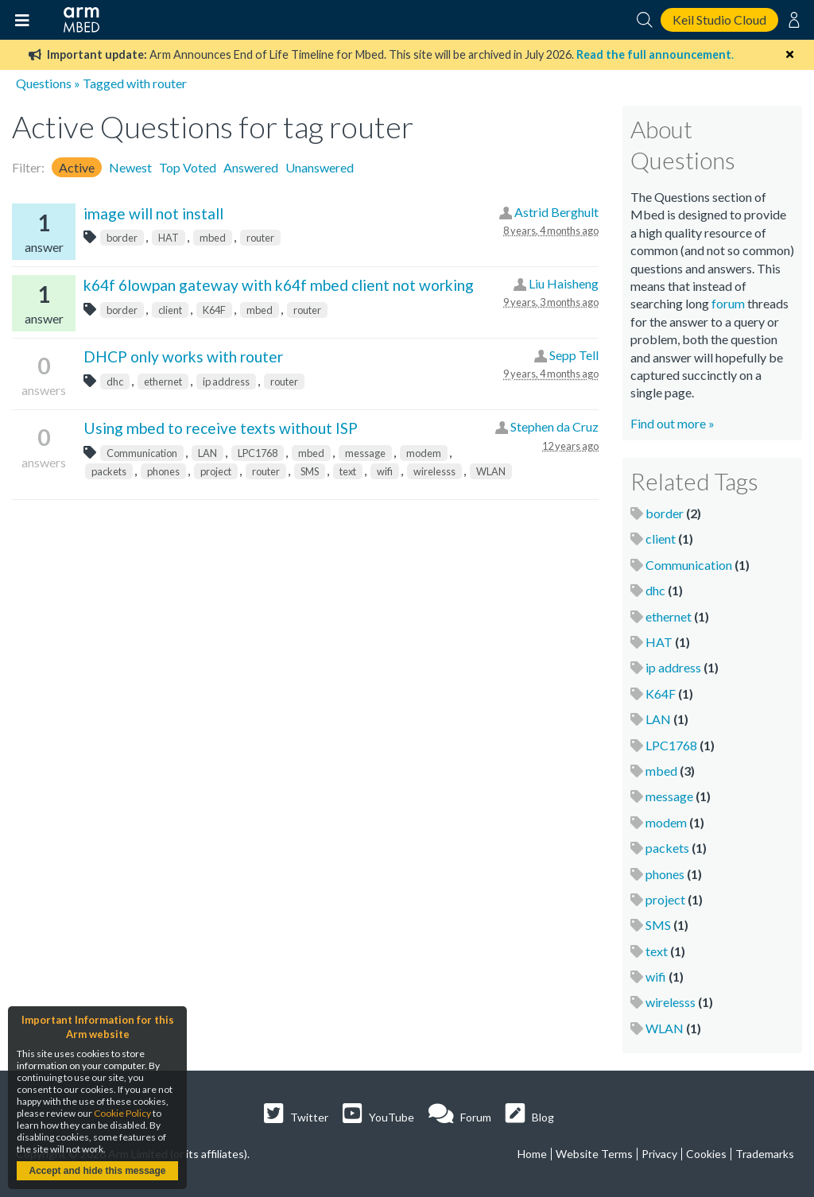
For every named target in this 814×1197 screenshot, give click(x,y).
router (260, 237)
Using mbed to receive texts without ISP (220, 428)
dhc (115, 381)
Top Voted (187, 167)
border (122, 237)
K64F (214, 310)
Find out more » (672, 423)
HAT (168, 237)
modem (423, 453)
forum (728, 303)
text (347, 471)
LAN (207, 453)
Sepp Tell (574, 354)
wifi (385, 471)
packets (108, 471)
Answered (250, 167)
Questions (44, 83)
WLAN (491, 471)
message (365, 453)
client (170, 310)
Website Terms (594, 1153)
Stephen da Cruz (554, 426)
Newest (130, 167)
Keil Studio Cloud (719, 19)
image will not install (153, 213)
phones (163, 471)
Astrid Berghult (556, 211)
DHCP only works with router (183, 356)
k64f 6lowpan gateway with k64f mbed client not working (278, 285)
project (215, 471)
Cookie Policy (122, 1113)
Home (532, 1153)
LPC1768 (257, 453)
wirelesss (434, 471)
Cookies (706, 1153)
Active (77, 167)
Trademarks (764, 1153)
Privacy (659, 1153)
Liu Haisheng (564, 283)
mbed (213, 237)
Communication (142, 453)
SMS (309, 471)
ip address (226, 381)
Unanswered (319, 167)
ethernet (163, 381)
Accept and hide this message (97, 1170)
